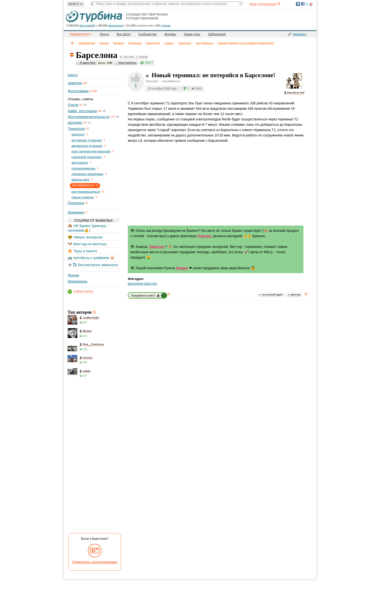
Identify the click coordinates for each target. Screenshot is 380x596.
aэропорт (78, 134)
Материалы (77, 281)
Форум (73, 275)
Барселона (153, 43)
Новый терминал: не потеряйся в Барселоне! (246, 43)
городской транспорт (86, 157)
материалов (115, 25)
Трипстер (156, 247)
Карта (73, 75)
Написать (300, 34)
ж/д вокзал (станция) (86, 140)
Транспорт (184, 43)
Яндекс (182, 268)
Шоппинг (75, 122)
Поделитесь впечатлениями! (94, 562)
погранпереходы (83, 168)
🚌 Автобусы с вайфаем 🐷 (91, 258)
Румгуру (204, 236)
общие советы (82, 197)
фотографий (87, 25)
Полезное (76, 203)
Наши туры (192, 34)
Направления (86, 43)
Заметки (75, 83)
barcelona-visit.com (142, 283)
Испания (118, 43)
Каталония (135, 43)
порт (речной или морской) (91, 151)
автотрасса (79, 162)
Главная (72, 43)
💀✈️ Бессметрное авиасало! (93, 265)
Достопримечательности (88, 117)
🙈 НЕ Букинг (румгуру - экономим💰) (88, 228)
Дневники (76, 212)
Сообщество (147, 34)
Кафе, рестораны (82, 111)
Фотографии (78, 91)
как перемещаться (85, 191)
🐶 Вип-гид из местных (87, 244)
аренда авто (80, 179)
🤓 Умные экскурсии (85, 237)
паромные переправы (87, 174)
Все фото (123, 34)
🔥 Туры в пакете (82, 251)
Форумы (170, 34)
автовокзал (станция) (87, 146)
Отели (73, 105)
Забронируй (216, 34)
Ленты (104, 34)
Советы (168, 43)
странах (165, 25)
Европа (104, 43)
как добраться (204, 43)
